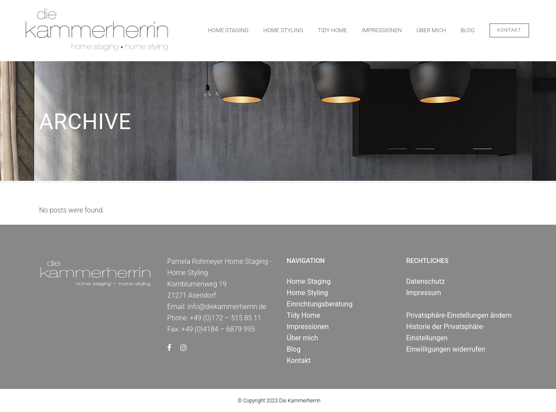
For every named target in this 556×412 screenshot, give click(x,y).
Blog (294, 349)
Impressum (423, 293)
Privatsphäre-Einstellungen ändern (459, 315)
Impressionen (308, 326)
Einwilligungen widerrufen (445, 349)
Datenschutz (425, 281)
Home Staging (309, 281)
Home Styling (307, 293)
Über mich (302, 338)
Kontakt (509, 30)
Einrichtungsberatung (320, 304)
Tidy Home (303, 315)
